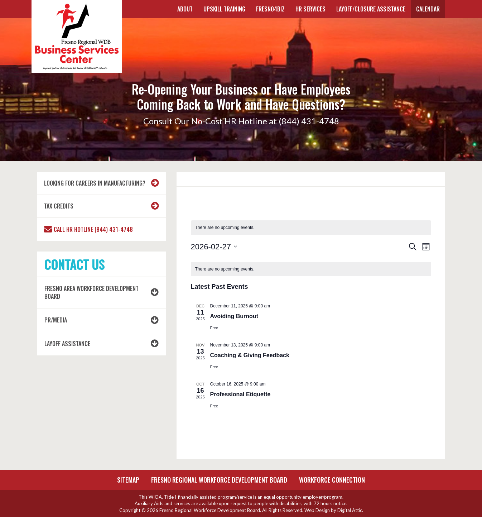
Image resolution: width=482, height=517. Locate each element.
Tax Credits (58, 206)
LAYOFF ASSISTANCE (67, 343)
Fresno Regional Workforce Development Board (219, 479)
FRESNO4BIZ (270, 9)
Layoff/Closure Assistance (370, 9)
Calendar (428, 9)
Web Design (317, 510)
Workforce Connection (332, 479)
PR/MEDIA (55, 320)
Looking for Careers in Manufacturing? (94, 183)
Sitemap (128, 479)
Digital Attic (349, 510)
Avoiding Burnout (234, 316)
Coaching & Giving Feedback (249, 355)
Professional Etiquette (240, 394)
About (185, 9)
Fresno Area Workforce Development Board (91, 292)
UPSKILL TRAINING (224, 9)
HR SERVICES (310, 9)
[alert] (311, 227)
